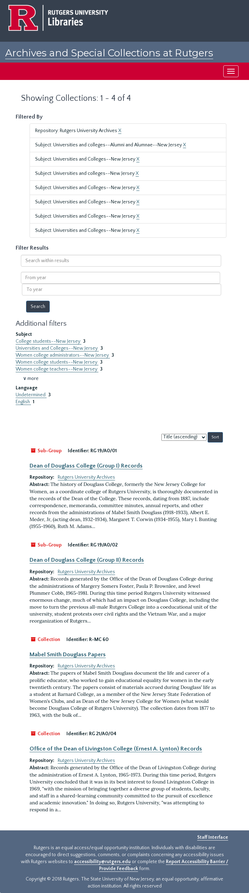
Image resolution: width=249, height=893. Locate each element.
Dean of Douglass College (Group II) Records (87, 560)
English (23, 402)
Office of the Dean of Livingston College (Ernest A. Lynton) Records (116, 749)
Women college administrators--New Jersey (63, 355)
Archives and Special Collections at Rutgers (109, 53)
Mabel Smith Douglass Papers (68, 654)
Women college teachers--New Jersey (57, 369)
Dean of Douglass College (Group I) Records (86, 466)
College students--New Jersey (48, 341)
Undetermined (31, 395)
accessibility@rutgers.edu (102, 861)
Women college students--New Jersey (57, 362)
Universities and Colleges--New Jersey (57, 348)
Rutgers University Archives (86, 477)
